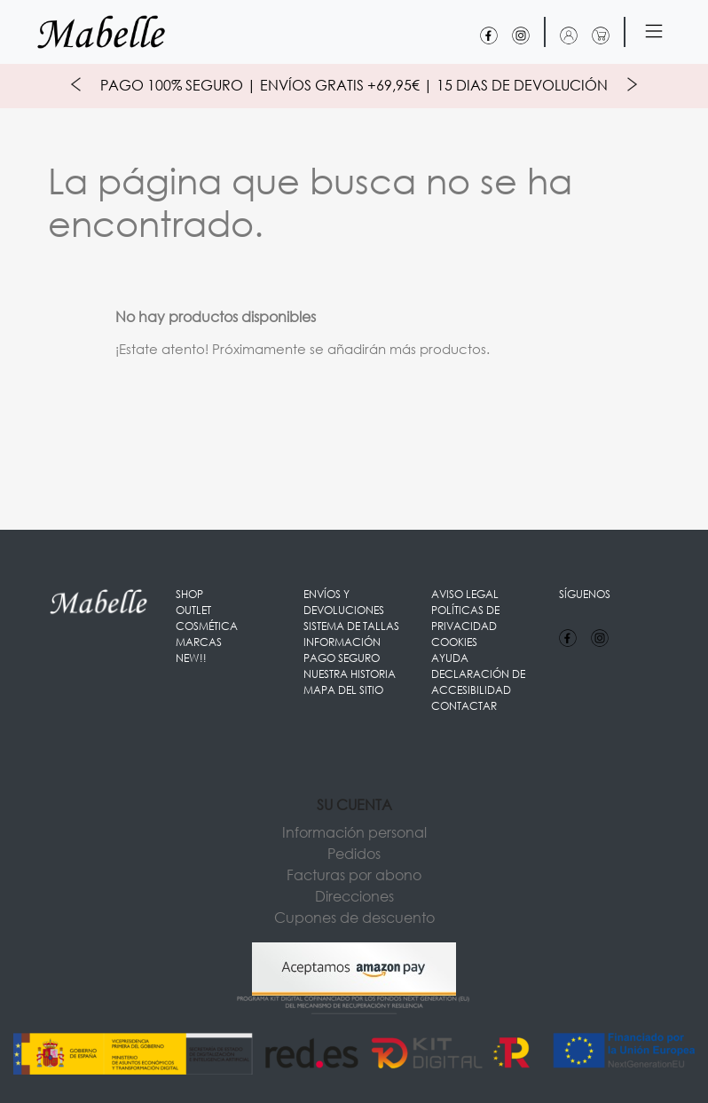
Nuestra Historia (349, 673)
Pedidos (354, 853)
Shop (189, 594)
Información (342, 642)
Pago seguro (341, 658)
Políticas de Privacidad (465, 618)
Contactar (464, 705)
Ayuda (449, 658)
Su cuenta (354, 804)
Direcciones (354, 895)
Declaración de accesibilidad (478, 681)
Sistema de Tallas (351, 626)
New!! (191, 658)
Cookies (454, 642)
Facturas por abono (354, 874)
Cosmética (207, 626)
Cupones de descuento (354, 917)
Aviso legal (465, 594)
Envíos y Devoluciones (343, 602)
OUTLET (193, 610)
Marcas (199, 642)
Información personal (354, 832)
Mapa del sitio (343, 689)
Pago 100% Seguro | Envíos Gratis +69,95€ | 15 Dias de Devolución (354, 84)
